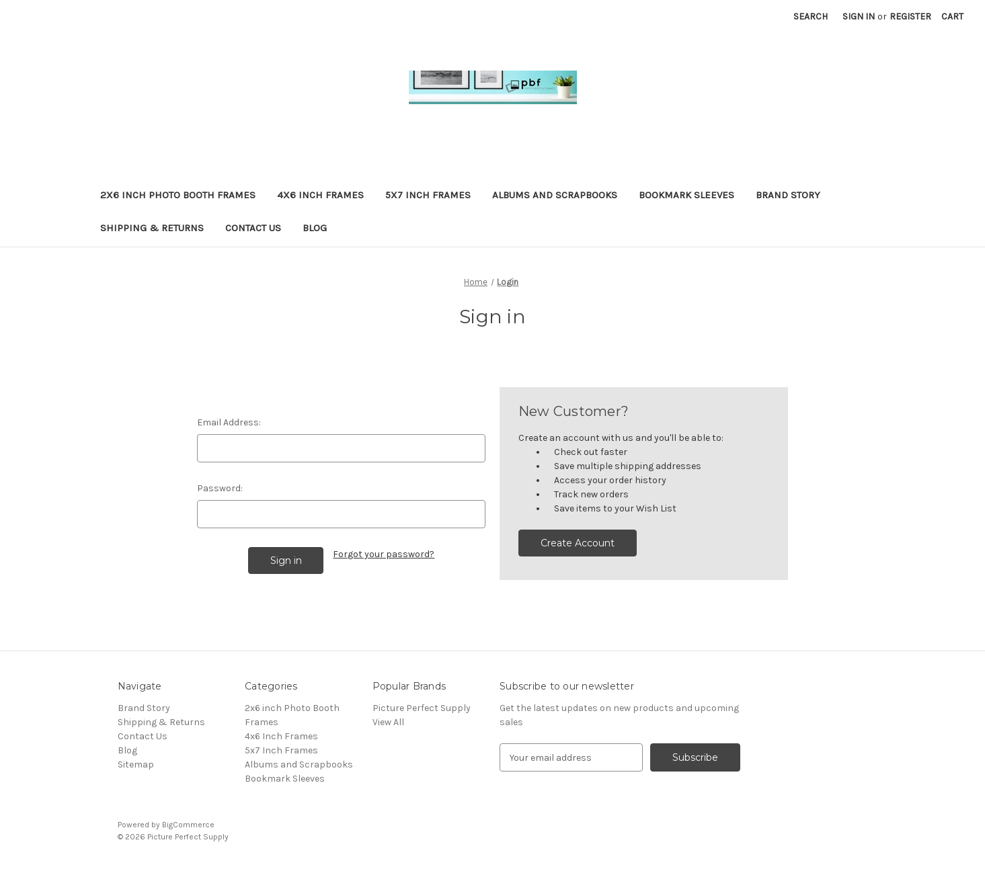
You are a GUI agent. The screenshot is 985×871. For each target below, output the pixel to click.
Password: (220, 488)
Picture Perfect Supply (421, 708)
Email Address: (229, 422)
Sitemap (136, 764)
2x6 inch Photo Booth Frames (177, 195)
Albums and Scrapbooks (554, 195)
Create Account (578, 543)
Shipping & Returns (152, 228)
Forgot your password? (383, 554)
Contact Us (253, 228)
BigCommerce (188, 824)
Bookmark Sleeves (686, 195)
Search (810, 16)
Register (910, 16)
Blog (315, 228)
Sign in (858, 16)
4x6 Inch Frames (320, 195)
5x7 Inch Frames (428, 195)
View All (388, 722)
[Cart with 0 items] (952, 16)
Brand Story (788, 195)
